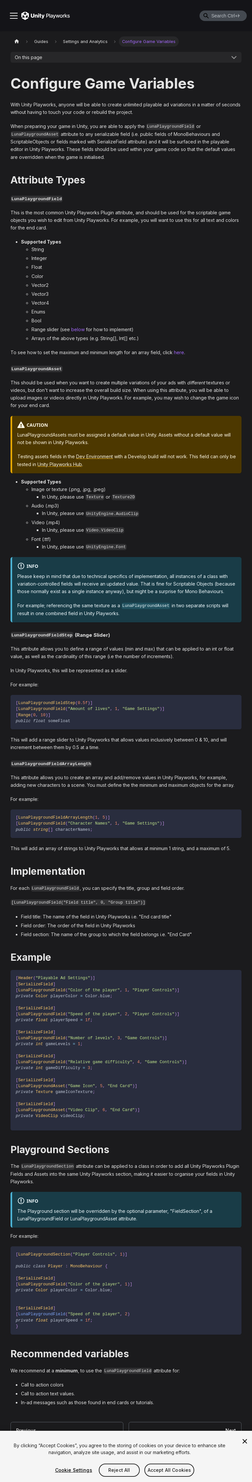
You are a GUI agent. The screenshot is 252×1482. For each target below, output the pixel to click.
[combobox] (223, 16)
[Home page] (16, 41)
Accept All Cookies (169, 1470)
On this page (28, 57)
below (78, 329)
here (179, 352)
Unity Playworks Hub (59, 464)
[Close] (245, 1441)
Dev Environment (94, 456)
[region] (126, 1456)
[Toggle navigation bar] (14, 16)
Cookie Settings (73, 1470)
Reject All (119, 1470)
